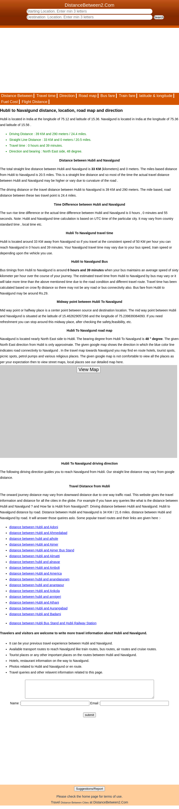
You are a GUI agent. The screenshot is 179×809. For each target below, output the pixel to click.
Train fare (127, 96)
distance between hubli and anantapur (36, 585)
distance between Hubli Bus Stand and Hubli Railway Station (53, 623)
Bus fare (107, 96)
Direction (67, 96)
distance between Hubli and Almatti (34, 556)
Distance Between (16, 96)
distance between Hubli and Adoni (33, 527)
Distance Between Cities (75, 806)
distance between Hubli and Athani (34, 602)
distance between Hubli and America (35, 573)
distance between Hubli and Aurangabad (38, 608)
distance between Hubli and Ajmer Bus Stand (41, 550)
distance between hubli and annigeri (35, 597)
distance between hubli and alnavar (34, 562)
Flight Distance (34, 102)
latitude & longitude (155, 96)
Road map (88, 96)
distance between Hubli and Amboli (34, 568)
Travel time (45, 96)
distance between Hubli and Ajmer (33, 544)
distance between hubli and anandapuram (39, 579)
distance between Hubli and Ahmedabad (38, 533)
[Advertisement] (89, 60)
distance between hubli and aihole (33, 538)
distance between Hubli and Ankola (34, 591)
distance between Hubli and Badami (35, 614)
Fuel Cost (9, 102)
